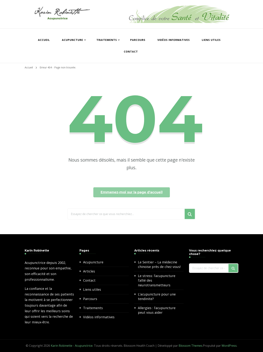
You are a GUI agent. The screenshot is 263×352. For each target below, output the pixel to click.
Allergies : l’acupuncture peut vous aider (157, 310)
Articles (89, 271)
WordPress (229, 346)
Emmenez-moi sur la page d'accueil (132, 192)
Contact (131, 51)
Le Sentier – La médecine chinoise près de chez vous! (159, 264)
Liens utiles (211, 40)
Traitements (106, 40)
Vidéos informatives (173, 40)
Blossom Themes (190, 346)
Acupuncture (72, 40)
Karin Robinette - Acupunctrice (72, 346)
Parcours (137, 40)
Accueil (44, 40)
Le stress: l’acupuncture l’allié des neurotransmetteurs (156, 280)
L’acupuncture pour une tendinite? (157, 296)
